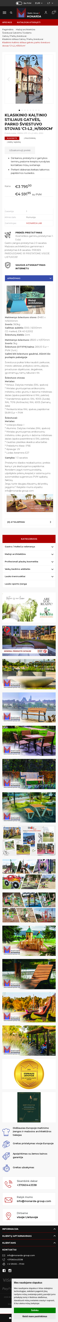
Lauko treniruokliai (15, 576)
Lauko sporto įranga (16, 584)
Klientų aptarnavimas (17, 1236)
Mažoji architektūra (15, 554)
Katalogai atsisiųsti (29, 22)
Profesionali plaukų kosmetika (21, 561)
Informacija (10, 1229)
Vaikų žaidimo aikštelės (17, 569)
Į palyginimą (30, 138)
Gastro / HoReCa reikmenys (20, 546)
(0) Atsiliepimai (16, 522)
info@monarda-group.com (34, 1201)
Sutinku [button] (35, 1310)
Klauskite (12, 138)
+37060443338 (27, 1185)
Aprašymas (13, 278)
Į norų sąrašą (14, 142)
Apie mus (7, 22)
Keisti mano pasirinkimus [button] (34, 1316)
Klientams (9, 1242)
